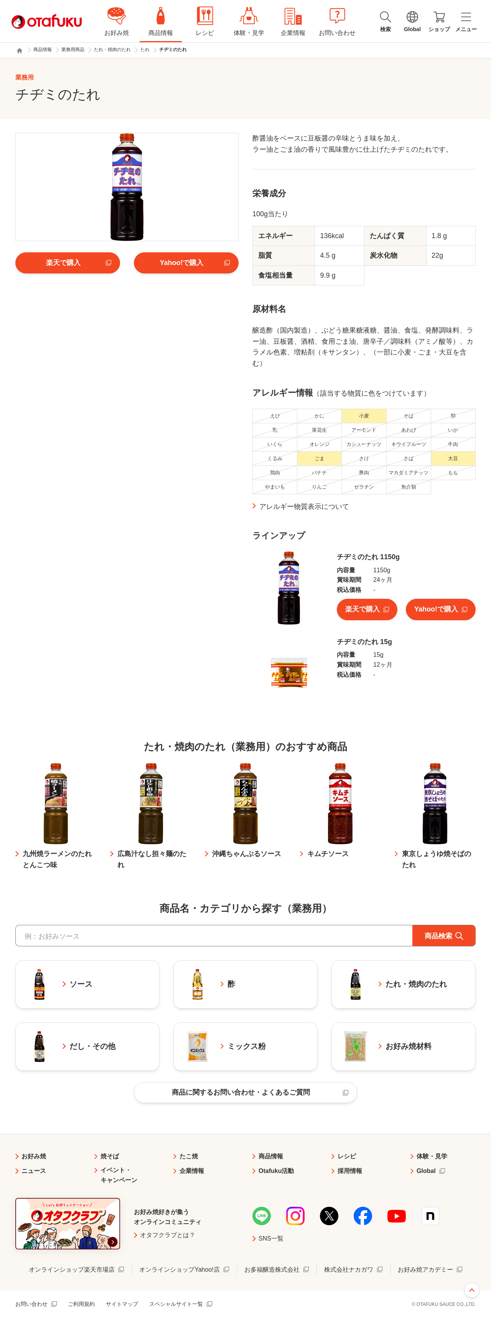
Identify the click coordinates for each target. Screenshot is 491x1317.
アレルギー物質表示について (304, 506)
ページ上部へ (471, 1290)
